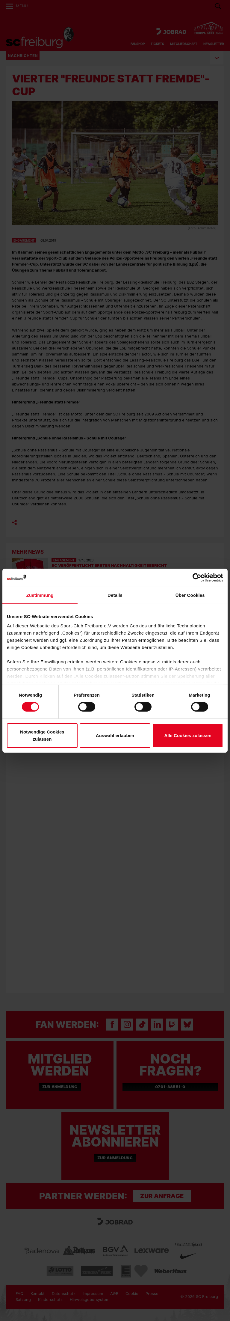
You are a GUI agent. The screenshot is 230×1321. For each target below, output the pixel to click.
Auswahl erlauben (115, 735)
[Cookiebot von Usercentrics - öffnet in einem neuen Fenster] (197, 577)
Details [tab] (115, 594)
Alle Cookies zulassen (187, 735)
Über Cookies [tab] (190, 594)
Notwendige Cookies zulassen (42, 735)
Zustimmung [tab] (40, 594)
